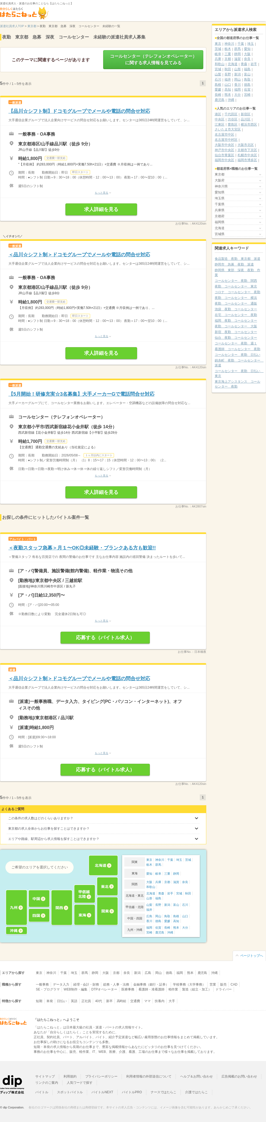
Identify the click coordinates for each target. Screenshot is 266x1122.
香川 (149, 921)
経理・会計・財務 (86, 984)
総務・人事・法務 (116, 984)
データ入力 (61, 984)
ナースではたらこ (164, 1092)
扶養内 (159, 1001)
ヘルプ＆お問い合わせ (196, 1076)
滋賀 (176, 882)
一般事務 (42, 984)
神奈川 (159, 859)
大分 (185, 927)
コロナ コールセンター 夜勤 (237, 292)
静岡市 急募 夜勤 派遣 (234, 264)
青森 (161, 893)
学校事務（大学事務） (189, 984)
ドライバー (224, 989)
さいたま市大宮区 (228, 129)
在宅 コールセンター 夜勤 (236, 315)
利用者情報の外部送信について (149, 1076)
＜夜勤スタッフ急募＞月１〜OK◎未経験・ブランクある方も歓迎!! (82, 548)
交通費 (135, 1001)
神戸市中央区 (224, 150)
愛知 (149, 873)
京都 (167, 882)
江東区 (219, 124)
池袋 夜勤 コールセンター (236, 309)
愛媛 (167, 921)
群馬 (158, 864)
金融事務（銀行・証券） (151, 984)
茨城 (188, 859)
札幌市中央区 (247, 155)
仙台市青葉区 (224, 155)
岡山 (158, 916)
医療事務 (127, 989)
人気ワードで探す (80, 1083)
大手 (172, 1001)
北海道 (150, 893)
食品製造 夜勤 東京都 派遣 (237, 259)
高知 (176, 921)
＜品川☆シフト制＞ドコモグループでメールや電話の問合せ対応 (79, 254)
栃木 (149, 864)
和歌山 (150, 886)
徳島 (158, 921)
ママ (147, 1001)
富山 (176, 904)
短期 (39, 1001)
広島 (149, 916)
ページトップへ (251, 956)
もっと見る (101, 192)
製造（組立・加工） (196, 989)
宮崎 (149, 932)
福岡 (149, 927)
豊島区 (232, 124)
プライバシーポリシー (101, 1076)
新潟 (167, 904)
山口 (185, 916)
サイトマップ (45, 1076)
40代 (98, 1001)
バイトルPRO (132, 1092)
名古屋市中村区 (226, 140)
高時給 (121, 1001)
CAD (234, 984)
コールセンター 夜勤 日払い (237, 355)
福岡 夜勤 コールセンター (236, 320)
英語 (74, 1001)
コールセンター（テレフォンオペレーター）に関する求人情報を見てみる (153, 59)
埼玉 (179, 859)
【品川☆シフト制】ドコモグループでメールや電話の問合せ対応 (79, 111)
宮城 (179, 893)
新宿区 (246, 114)
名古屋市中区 (224, 134)
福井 (149, 909)
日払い (62, 1001)
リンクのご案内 (46, 1083)
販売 (223, 984)
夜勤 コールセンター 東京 (236, 286)
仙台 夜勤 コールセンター (236, 338)
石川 (185, 904)
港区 (218, 114)
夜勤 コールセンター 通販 (236, 303)
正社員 (86, 1001)
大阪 (149, 882)
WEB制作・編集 (75, 989)
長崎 (167, 927)
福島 (158, 898)
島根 (176, 916)
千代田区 (230, 114)
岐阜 (158, 873)
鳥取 (167, 916)
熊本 (176, 927)
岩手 (170, 893)
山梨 (149, 904)
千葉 (170, 859)
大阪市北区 (245, 145)
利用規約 (70, 1076)
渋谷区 (232, 119)
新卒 (109, 1001)
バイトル (41, 1092)
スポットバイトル (70, 1092)
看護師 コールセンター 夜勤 (237, 349)
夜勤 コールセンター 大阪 (236, 326)
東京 (149, 859)
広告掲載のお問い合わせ (239, 1076)
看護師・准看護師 (151, 989)
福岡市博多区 (247, 160)
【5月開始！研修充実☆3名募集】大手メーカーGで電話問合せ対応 (81, 394)
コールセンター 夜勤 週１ (236, 343)
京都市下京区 (247, 150)
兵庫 (158, 882)
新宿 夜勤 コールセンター (236, 332)
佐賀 (158, 927)
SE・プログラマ (48, 989)
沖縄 (170, 932)
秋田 (188, 893)
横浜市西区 (249, 124)
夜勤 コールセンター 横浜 (236, 298)
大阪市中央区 (224, 145)
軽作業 (173, 989)
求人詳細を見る (101, 209)
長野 (158, 904)
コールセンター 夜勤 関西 (236, 281)
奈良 (185, 882)
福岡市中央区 (224, 160)
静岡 (176, 873)
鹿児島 (159, 932)
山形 (149, 898)
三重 (167, 873)
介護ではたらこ (196, 1092)
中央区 (219, 119)
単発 (49, 1001)
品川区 (246, 119)
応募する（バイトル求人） (105, 637)
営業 (213, 984)
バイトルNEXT (102, 1092)
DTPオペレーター (104, 989)
